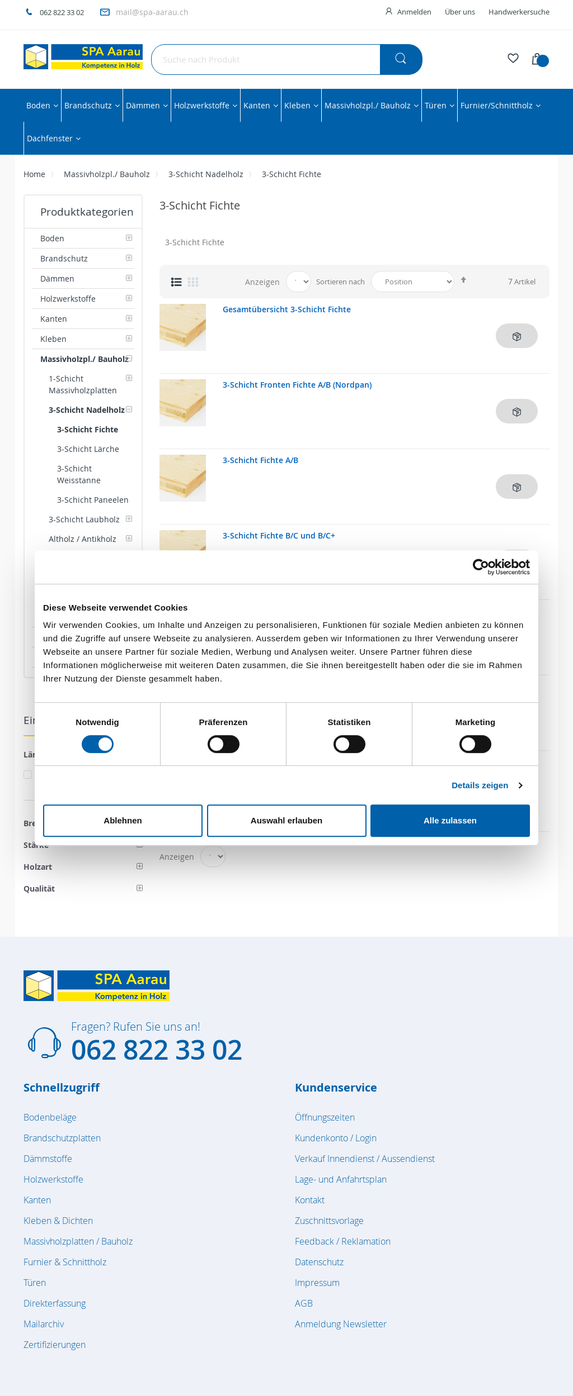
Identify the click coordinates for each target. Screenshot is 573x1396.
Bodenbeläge (50, 1117)
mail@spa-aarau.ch (152, 12)
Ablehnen (123, 820)
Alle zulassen (450, 820)
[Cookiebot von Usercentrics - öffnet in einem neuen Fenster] (481, 567)
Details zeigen (480, 785)
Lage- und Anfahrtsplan (341, 1179)
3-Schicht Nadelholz (205, 174)
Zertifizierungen (55, 1344)
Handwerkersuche (519, 12)
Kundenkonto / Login (336, 1138)
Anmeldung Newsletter (341, 1324)
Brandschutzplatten (62, 1138)
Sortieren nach (340, 282)
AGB (304, 1303)
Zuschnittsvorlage (329, 1220)
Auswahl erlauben (286, 820)
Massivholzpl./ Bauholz (107, 174)
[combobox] (287, 59)
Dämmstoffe (48, 1158)
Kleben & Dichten (58, 1220)
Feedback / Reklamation (343, 1241)
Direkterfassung (55, 1303)
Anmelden (414, 12)
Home (34, 174)
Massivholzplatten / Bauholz (78, 1241)
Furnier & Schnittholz (65, 1262)
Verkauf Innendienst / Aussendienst (365, 1158)
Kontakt (310, 1200)
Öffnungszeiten (325, 1117)
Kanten (37, 1200)
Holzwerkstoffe (53, 1179)
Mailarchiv (44, 1324)
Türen (35, 1282)
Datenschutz (319, 1262)
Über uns (460, 12)
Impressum (317, 1282)
